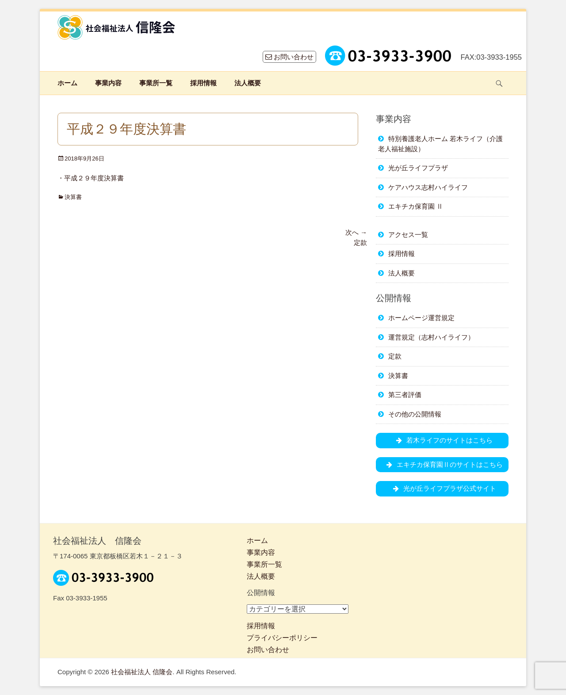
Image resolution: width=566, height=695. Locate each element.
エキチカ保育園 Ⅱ (415, 206)
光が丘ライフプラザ (418, 168)
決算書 (73, 197)
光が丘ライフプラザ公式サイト (442, 488)
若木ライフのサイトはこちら (442, 440)
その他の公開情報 (414, 414)
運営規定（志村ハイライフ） (431, 337)
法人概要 (247, 83)
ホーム (67, 83)
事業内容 (108, 83)
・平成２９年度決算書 (90, 178)
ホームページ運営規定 (421, 317)
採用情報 (203, 83)
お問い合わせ (289, 57)
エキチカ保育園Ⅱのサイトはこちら (442, 464)
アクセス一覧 (408, 234)
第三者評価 (404, 394)
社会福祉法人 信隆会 (141, 672)
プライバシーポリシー (282, 638)
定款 (395, 356)
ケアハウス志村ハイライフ (428, 187)
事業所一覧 (155, 83)
